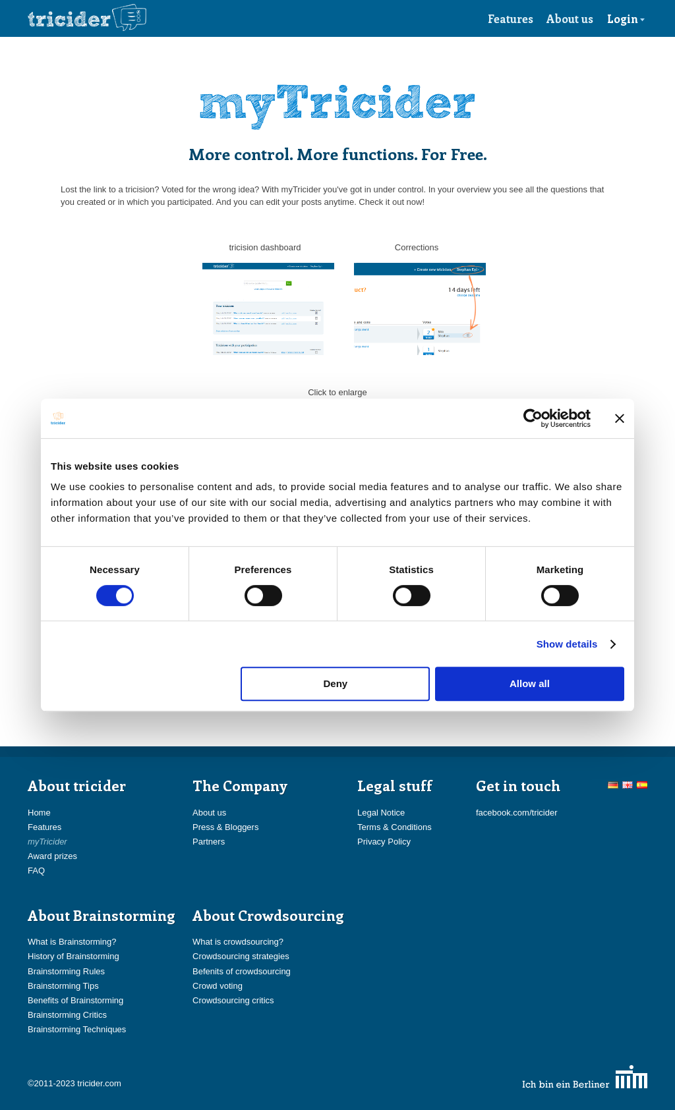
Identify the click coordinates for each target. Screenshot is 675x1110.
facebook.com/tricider (517, 813)
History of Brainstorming (73, 956)
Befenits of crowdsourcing (241, 971)
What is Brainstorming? (72, 942)
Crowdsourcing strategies (240, 956)
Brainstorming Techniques (77, 1029)
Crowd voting (217, 986)
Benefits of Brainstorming (75, 1000)
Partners (208, 841)
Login (626, 18)
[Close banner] (619, 418)
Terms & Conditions (394, 827)
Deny (336, 683)
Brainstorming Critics (67, 1015)
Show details (567, 644)
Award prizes (52, 856)
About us (569, 18)
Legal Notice (381, 813)
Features (510, 18)
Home (39, 813)
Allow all (530, 683)
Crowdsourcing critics (233, 1000)
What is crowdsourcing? (237, 942)
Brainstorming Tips (63, 986)
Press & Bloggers (225, 827)
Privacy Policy (384, 841)
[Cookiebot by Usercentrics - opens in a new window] (533, 418)
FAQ (36, 870)
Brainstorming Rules (66, 971)
